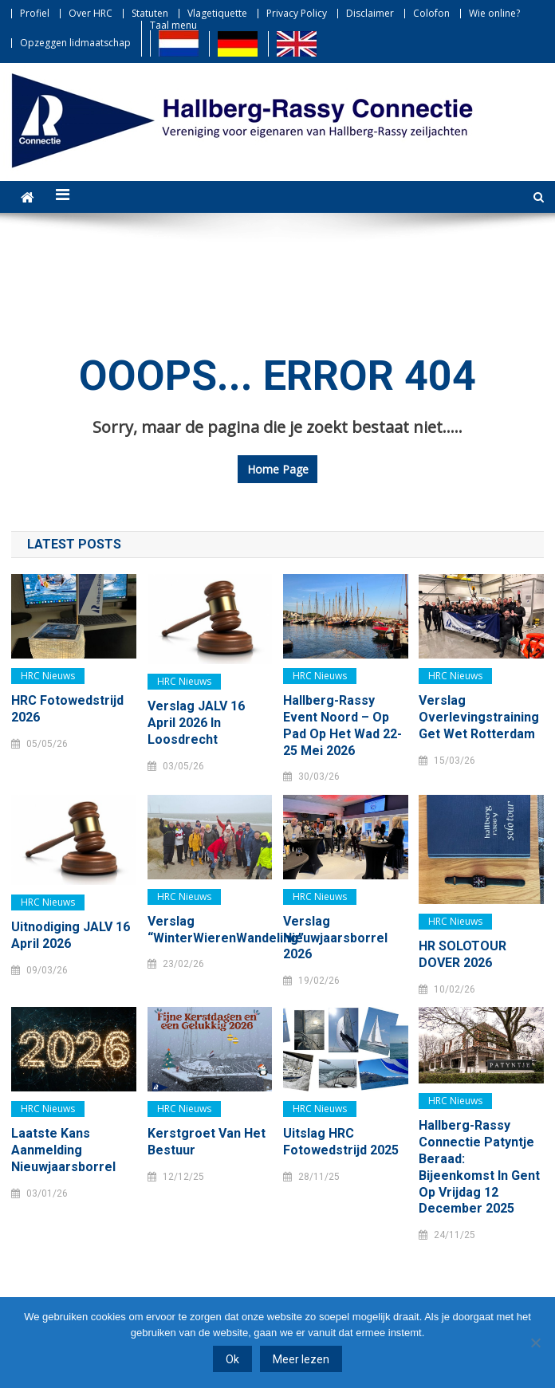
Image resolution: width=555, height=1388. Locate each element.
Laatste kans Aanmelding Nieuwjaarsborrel (63, 1150)
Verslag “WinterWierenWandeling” (210, 930)
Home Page (278, 469)
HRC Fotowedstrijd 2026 (67, 709)
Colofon (431, 13)
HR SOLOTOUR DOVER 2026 (462, 954)
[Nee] (535, 1343)
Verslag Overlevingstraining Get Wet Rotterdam (479, 717)
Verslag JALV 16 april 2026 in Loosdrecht (196, 722)
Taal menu (173, 25)
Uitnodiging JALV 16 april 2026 (70, 935)
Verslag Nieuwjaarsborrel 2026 (335, 938)
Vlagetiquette (217, 13)
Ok (232, 1359)
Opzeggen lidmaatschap (75, 42)
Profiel (34, 13)
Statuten (150, 13)
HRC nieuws (48, 675)
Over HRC (90, 13)
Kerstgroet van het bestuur (207, 1142)
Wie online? (494, 13)
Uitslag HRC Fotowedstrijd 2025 (341, 1142)
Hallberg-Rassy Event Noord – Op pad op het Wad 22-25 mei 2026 (342, 725)
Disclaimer (370, 13)
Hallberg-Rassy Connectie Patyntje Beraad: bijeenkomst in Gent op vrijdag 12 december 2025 (479, 1167)
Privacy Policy (296, 13)
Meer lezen (301, 1359)
